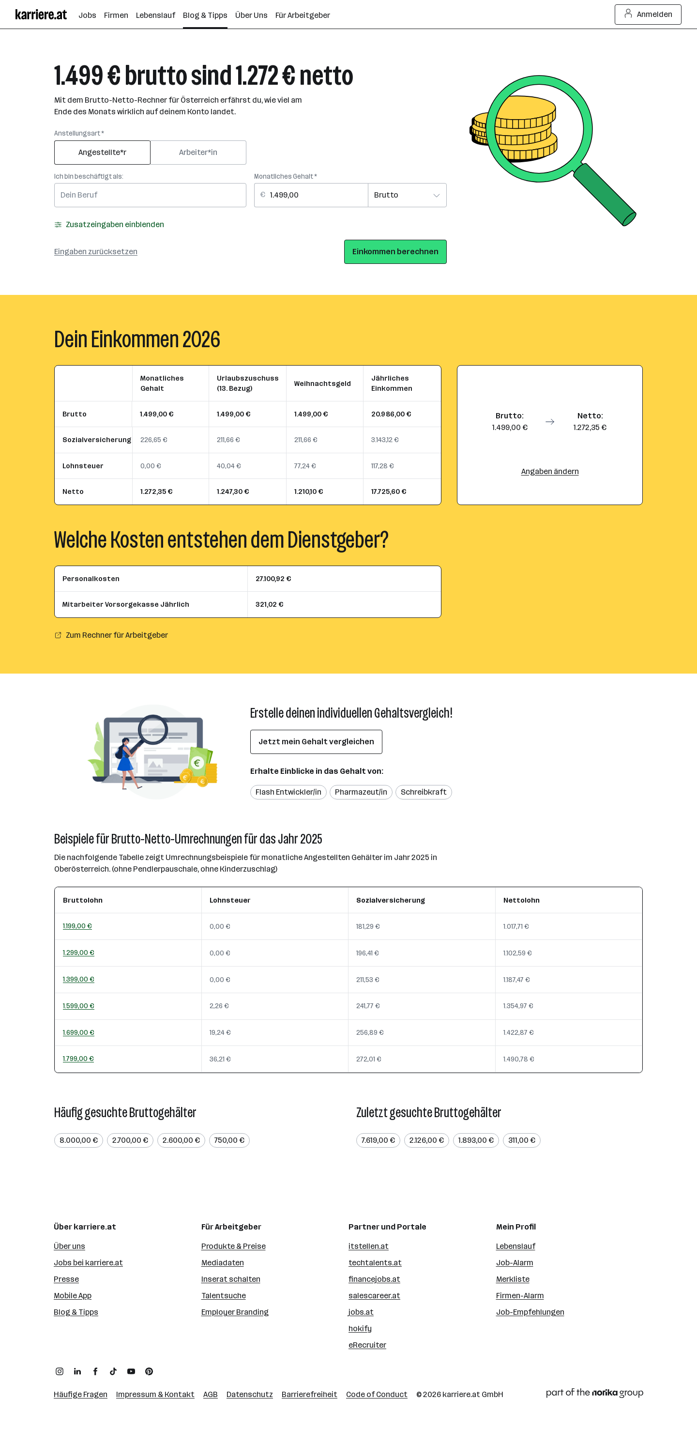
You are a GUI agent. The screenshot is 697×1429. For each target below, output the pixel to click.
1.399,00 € (78, 979)
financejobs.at (374, 1279)
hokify (360, 1328)
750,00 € (229, 1140)
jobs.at (361, 1312)
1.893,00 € (476, 1140)
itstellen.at (368, 1246)
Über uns (69, 1246)
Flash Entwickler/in (288, 792)
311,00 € (521, 1140)
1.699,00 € (78, 1032)
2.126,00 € (426, 1140)
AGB (210, 1394)
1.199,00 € (77, 926)
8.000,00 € (79, 1140)
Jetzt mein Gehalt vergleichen (316, 741)
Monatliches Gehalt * (285, 176)
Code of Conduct (377, 1394)
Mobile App (72, 1295)
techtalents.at (375, 1262)
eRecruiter (367, 1345)
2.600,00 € (181, 1140)
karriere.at (461, 1394)
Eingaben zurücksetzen (95, 251)
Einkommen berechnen (395, 251)
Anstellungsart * (79, 133)
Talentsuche (223, 1295)
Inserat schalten (230, 1279)
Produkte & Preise (233, 1246)
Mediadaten (222, 1262)
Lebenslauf (515, 1246)
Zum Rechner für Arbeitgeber (111, 635)
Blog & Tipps (76, 1312)
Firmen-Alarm (520, 1295)
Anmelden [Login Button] (648, 14)
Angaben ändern (550, 471)
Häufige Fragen (80, 1394)
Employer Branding (235, 1312)
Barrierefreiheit (309, 1394)
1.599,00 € (78, 1005)
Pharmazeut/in (361, 792)
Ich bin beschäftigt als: (88, 176)
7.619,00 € (378, 1140)
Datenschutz (250, 1394)
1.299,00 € (78, 952)
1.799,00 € (78, 1058)
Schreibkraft (424, 792)
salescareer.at (374, 1295)
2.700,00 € (130, 1140)
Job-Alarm (514, 1262)
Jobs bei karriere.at (88, 1262)
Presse (66, 1279)
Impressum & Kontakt (155, 1394)
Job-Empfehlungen (530, 1312)
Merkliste (513, 1279)
